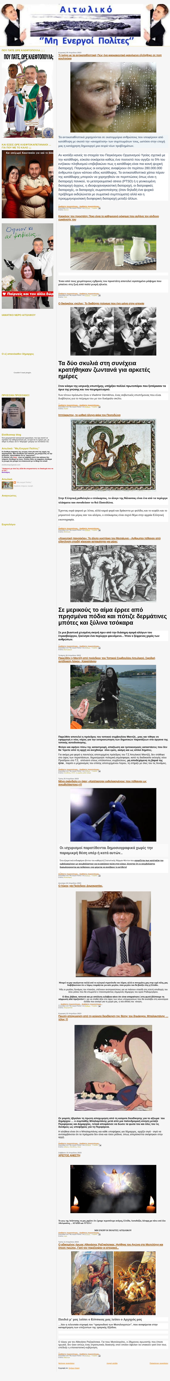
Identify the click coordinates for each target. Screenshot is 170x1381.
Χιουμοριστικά (68, 1007)
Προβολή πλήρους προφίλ (23, 486)
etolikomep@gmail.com (11, 465)
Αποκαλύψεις (68, 877)
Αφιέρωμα (67, 1357)
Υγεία (65, 297)
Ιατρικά (66, 408)
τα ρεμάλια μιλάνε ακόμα (83, 773)
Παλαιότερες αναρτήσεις (159, 1363)
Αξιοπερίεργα (68, 649)
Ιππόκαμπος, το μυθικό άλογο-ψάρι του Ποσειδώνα (89, 414)
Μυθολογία (67, 532)
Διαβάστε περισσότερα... (68, 206)
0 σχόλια (94, 208)
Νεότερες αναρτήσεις (66, 1363)
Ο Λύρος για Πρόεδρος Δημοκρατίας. (80, 885)
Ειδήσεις (66, 1147)
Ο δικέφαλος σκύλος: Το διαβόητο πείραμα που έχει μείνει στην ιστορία (101, 303)
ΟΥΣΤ (73, 773)
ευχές (65, 1236)
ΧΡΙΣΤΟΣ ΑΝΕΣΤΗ (69, 1155)
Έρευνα (66, 210)
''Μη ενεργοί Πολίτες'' (24, 482)
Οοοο (79, 1147)
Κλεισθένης (67, 773)
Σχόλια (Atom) (74, 1368)
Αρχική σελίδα (112, 1363)
